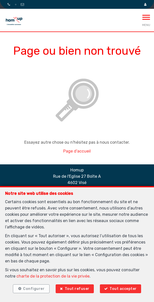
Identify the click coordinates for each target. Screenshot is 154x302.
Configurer (34, 289)
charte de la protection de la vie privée (53, 276)
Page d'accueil (77, 151)
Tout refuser (77, 289)
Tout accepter (123, 289)
